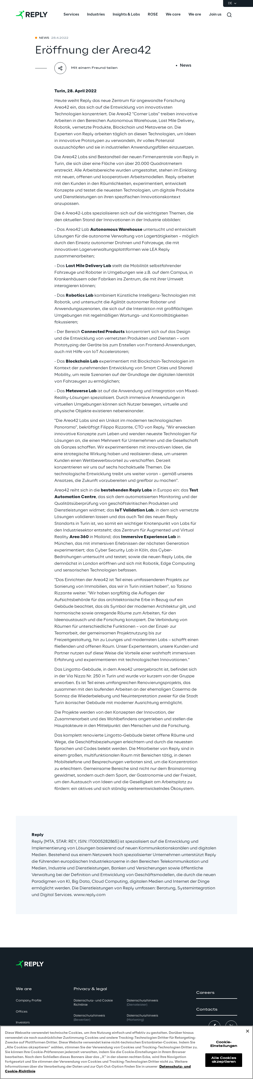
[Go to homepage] (32, 15)
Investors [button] (23, 1022)
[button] (216, 993)
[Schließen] (247, 1031)
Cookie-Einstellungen (223, 1044)
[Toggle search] (229, 15)
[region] (126, 1052)
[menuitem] (71, 15)
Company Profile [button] (29, 1000)
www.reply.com (89, 895)
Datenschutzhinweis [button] (89, 1017)
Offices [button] (21, 1011)
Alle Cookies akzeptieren (223, 1060)
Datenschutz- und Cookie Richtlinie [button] (93, 1002)
